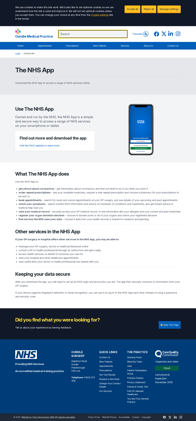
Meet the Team (134, 361)
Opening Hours (134, 357)
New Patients (99, 45)
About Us (148, 45)
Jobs (129, 366)
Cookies (136, 417)
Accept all (132, 9)
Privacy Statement (136, 382)
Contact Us (173, 45)
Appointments (45, 45)
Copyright (146, 417)
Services (125, 45)
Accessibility (124, 417)
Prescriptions (72, 45)
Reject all (149, 9)
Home (20, 45)
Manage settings (169, 9)
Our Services (105, 391)
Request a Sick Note (109, 379)
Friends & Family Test (137, 386)
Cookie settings (100, 14)
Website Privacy (109, 417)
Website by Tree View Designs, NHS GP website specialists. (48, 417)
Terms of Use (94, 417)
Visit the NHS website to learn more (39, 145)
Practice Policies (135, 378)
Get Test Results (107, 374)
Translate (140, 34)
